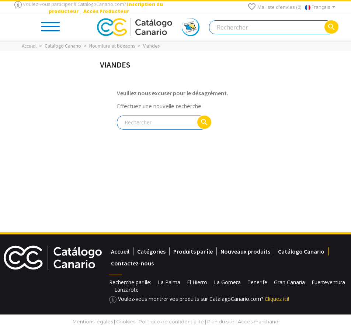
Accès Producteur (106, 11)
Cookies (125, 321)
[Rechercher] (273, 27)
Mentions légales (93, 321)
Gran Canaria (289, 282)
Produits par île (193, 251)
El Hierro (197, 282)
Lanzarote (126, 289)
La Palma (169, 282)
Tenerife (257, 282)
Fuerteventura (328, 282)
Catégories (151, 251)
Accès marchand (258, 321)
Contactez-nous (132, 263)
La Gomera (227, 282)
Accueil (120, 251)
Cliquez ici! (277, 298)
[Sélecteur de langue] (321, 7)
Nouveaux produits (245, 251)
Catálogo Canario (301, 251)
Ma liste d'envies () (274, 7)
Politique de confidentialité (171, 321)
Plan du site (220, 321)
